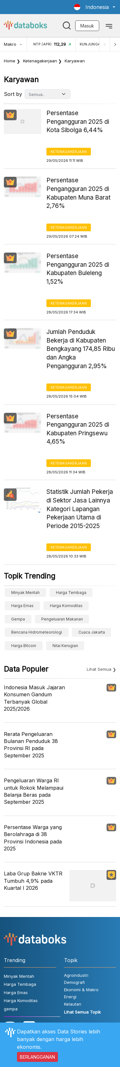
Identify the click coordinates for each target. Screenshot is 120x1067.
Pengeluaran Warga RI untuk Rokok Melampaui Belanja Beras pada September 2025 (33, 791)
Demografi (74, 982)
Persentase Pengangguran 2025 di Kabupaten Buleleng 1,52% (77, 268)
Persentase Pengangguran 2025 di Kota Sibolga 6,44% (77, 121)
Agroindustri (76, 975)
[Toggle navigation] (109, 25)
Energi (70, 996)
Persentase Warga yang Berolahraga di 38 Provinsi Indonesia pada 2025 (33, 838)
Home (9, 60)
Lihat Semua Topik (82, 1012)
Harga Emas (22, 605)
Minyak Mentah (25, 592)
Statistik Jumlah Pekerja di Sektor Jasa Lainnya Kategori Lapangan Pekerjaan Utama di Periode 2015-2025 (79, 508)
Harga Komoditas (66, 605)
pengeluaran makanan (62, 619)
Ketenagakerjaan (40, 60)
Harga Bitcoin (23, 645)
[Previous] (105, 44)
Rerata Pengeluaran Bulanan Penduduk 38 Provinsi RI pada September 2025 (31, 745)
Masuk (87, 25)
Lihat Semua (99, 669)
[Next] (115, 44)
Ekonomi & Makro (81, 989)
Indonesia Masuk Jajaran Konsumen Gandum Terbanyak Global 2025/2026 (34, 698)
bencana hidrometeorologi (36, 632)
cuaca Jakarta (91, 632)
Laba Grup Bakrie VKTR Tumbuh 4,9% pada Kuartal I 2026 (33, 880)
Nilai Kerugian (65, 645)
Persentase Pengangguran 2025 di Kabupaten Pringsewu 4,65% (77, 429)
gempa (18, 619)
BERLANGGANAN (37, 1057)
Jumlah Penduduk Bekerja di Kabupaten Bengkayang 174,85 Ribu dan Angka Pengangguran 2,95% (80, 348)
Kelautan (72, 1004)
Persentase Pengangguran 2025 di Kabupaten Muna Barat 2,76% (78, 193)
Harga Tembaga (71, 592)
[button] (94, 7)
